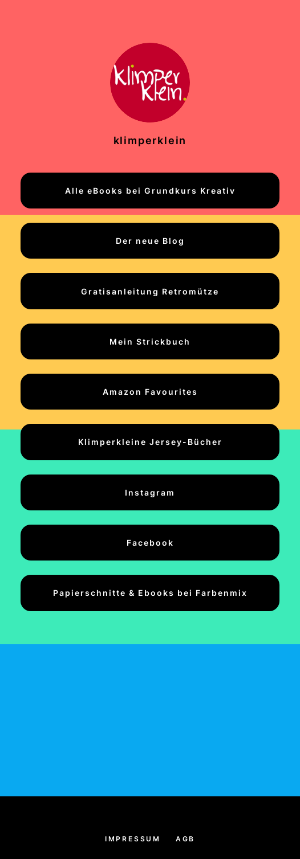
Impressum (133, 839)
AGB (185, 839)
